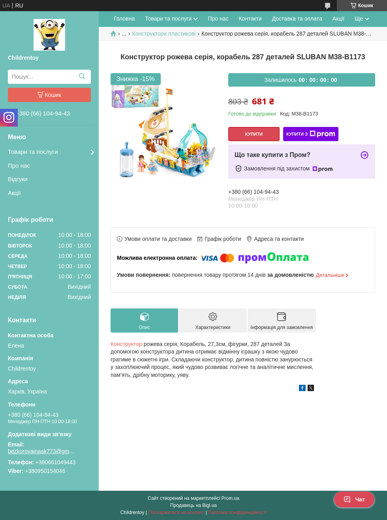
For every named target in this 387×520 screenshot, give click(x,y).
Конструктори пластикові (164, 33)
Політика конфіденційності (238, 512)
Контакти (250, 18)
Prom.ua (230, 498)
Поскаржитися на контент (176, 512)
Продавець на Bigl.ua (193, 505)
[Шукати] (82, 77)
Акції (14, 192)
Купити (254, 134)
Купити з (310, 134)
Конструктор (126, 344)
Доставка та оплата (297, 18)
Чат (354, 499)
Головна (124, 18)
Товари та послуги (33, 151)
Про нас (19, 165)
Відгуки (18, 179)
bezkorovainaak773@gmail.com (41, 451)
